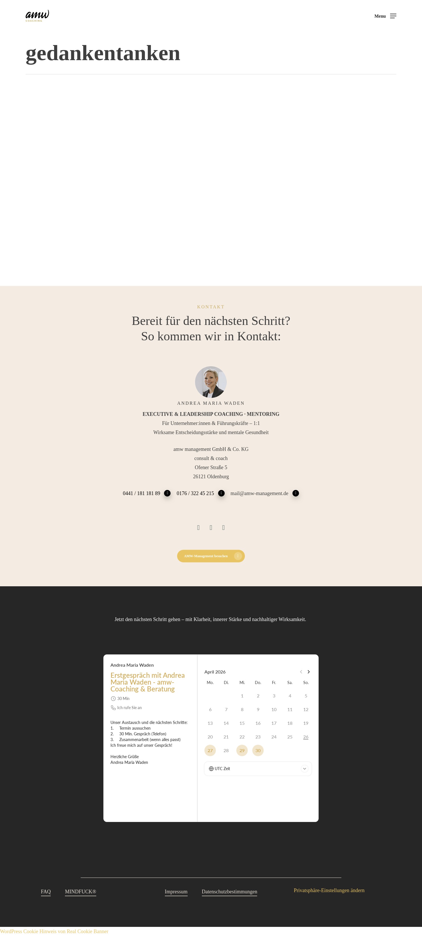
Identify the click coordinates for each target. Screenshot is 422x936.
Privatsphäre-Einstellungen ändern (329, 890)
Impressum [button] (176, 903)
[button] (385, 16)
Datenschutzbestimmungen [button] (229, 903)
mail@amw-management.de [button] (265, 493)
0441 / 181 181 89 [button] (147, 493)
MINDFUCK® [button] (80, 903)
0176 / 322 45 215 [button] (201, 493)
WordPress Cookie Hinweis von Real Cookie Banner (54, 931)
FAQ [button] (46, 903)
